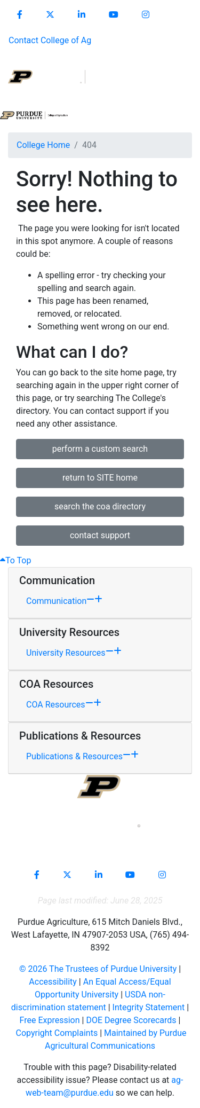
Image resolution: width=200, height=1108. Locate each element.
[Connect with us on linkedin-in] (98, 875)
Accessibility (53, 982)
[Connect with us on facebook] (20, 15)
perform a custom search (100, 449)
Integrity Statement (149, 1007)
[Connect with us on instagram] (145, 15)
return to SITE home (100, 478)
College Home (43, 145)
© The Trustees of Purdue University (98, 969)
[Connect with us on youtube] (113, 15)
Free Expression (50, 1020)
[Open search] (168, 87)
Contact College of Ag (50, 40)
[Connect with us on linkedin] (81, 15)
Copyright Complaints (56, 1033)
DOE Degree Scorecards (131, 1020)
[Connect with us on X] (50, 15)
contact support (100, 535)
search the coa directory (100, 506)
